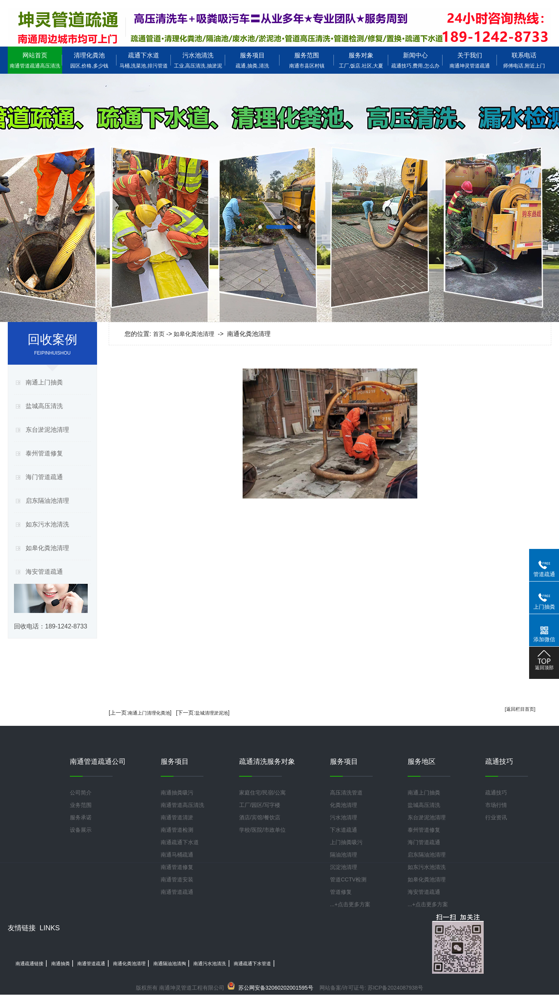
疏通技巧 (496, 792)
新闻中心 (415, 60)
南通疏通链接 (29, 963)
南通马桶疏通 (177, 855)
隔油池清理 (343, 855)
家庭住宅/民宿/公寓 (262, 792)
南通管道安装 (177, 879)
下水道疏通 (343, 830)
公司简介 (81, 792)
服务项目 (252, 60)
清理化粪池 (89, 60)
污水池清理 (343, 817)
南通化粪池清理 (129, 963)
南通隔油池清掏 (169, 963)
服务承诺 (81, 817)
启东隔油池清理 (47, 500)
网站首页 (35, 60)
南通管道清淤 (177, 817)
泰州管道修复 (44, 453)
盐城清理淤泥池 (211, 713)
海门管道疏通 (44, 477)
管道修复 (341, 892)
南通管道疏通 (177, 892)
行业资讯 (496, 817)
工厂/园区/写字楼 (259, 805)
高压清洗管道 (346, 792)
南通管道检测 (177, 830)
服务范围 (307, 60)
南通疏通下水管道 (252, 963)
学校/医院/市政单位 (262, 830)
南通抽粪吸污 (177, 792)
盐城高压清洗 (44, 406)
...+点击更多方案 (350, 904)
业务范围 (81, 805)
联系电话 (524, 60)
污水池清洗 (198, 60)
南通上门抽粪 (44, 382)
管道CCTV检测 (348, 879)
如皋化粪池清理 (47, 548)
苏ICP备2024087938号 (395, 988)
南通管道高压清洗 (182, 805)
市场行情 (496, 805)
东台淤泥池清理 (47, 429)
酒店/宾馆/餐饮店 (259, 817)
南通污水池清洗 (209, 963)
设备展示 (81, 830)
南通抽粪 (60, 963)
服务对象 (361, 60)
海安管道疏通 (44, 571)
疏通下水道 (143, 60)
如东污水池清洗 (47, 524)
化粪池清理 (343, 805)
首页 (159, 334)
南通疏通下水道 (180, 842)
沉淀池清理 (343, 867)
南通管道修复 (177, 867)
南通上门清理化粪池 (149, 713)
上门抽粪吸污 (346, 842)
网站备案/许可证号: (301, 988)
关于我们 (470, 60)
